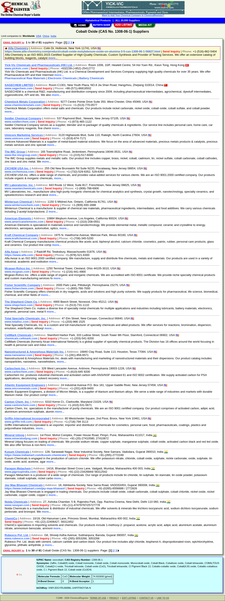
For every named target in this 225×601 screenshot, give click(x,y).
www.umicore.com (17, 138)
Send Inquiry (171, 51)
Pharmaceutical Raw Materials (25, 78)
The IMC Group (15, 151)
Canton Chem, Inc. (17, 401)
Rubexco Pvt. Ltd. (17, 535)
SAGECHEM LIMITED (19, 85)
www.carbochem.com (19, 371)
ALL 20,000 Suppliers (127, 20)
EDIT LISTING (129, 598)
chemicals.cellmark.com (21, 338)
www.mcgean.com (17, 271)
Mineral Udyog (14, 435)
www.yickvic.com (16, 68)
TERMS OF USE (98, 598)
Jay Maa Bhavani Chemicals (24, 485)
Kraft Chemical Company (22, 235)
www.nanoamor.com (18, 355)
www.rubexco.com (17, 538)
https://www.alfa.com (19, 255)
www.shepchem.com (19, 305)
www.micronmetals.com (21, 388)
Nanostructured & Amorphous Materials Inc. (34, 351)
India (53, 36)
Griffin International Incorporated (27, 418)
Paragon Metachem (18, 468)
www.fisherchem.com (19, 288)
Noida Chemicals (16, 501)
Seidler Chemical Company (23, 118)
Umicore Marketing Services (24, 135)
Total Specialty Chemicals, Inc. (25, 318)
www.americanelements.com (24, 221)
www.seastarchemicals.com (23, 188)
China (46, 36)
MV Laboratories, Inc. (19, 185)
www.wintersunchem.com (22, 205)
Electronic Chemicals (62, 78)
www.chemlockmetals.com (23, 105)
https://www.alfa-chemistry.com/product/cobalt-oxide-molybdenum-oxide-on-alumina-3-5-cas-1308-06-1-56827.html (82, 51)
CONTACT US (146, 598)
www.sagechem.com (19, 88)
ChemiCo (11, 518)
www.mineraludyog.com (21, 438)
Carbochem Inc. (15, 368)
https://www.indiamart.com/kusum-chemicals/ (36, 455)
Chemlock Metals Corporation (25, 101)
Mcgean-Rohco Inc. (18, 268)
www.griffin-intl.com (18, 421)
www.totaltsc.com (17, 321)
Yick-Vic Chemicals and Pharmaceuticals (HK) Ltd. (39, 65)
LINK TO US (163, 598)
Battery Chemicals (91, 78)
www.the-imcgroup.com (21, 155)
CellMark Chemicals (18, 335)
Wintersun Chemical (18, 201)
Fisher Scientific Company (22, 285)
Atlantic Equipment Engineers (25, 385)
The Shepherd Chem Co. (21, 301)
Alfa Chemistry (18, 48)
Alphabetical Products (98, 20)
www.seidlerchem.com (20, 121)
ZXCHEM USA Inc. (17, 168)
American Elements (18, 218)
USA (38, 36)
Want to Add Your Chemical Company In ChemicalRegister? (133, 15)
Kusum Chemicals (17, 451)
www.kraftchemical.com (21, 238)
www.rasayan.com (17, 505)
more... (53, 58)
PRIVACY (114, 598)
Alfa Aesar (12, 251)
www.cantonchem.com (20, 405)
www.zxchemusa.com (19, 171)
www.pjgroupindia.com (20, 471)
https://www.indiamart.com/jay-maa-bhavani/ (35, 488)
